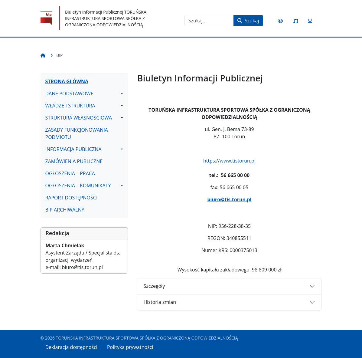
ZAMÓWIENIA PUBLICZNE (74, 161)
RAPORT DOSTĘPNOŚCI (71, 197)
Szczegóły (154, 286)
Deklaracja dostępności (71, 347)
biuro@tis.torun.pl (229, 199)
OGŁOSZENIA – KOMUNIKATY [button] (78, 185)
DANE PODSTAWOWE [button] (69, 93)
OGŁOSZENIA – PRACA (70, 173)
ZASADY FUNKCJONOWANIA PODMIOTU (76, 133)
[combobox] (209, 20)
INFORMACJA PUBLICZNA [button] (73, 149)
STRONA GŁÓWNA (66, 81)
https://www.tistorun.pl (229, 160)
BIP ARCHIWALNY (64, 209)
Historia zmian (159, 302)
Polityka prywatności (130, 347)
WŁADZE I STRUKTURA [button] (70, 105)
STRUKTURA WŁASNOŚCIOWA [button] (78, 117)
